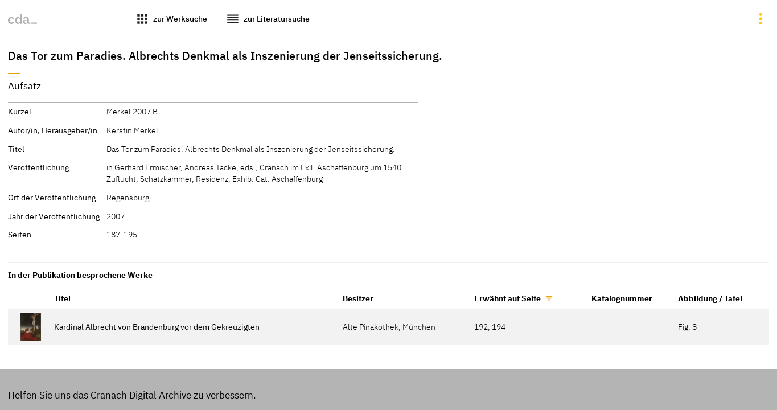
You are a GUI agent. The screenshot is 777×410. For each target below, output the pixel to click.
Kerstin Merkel (132, 130)
